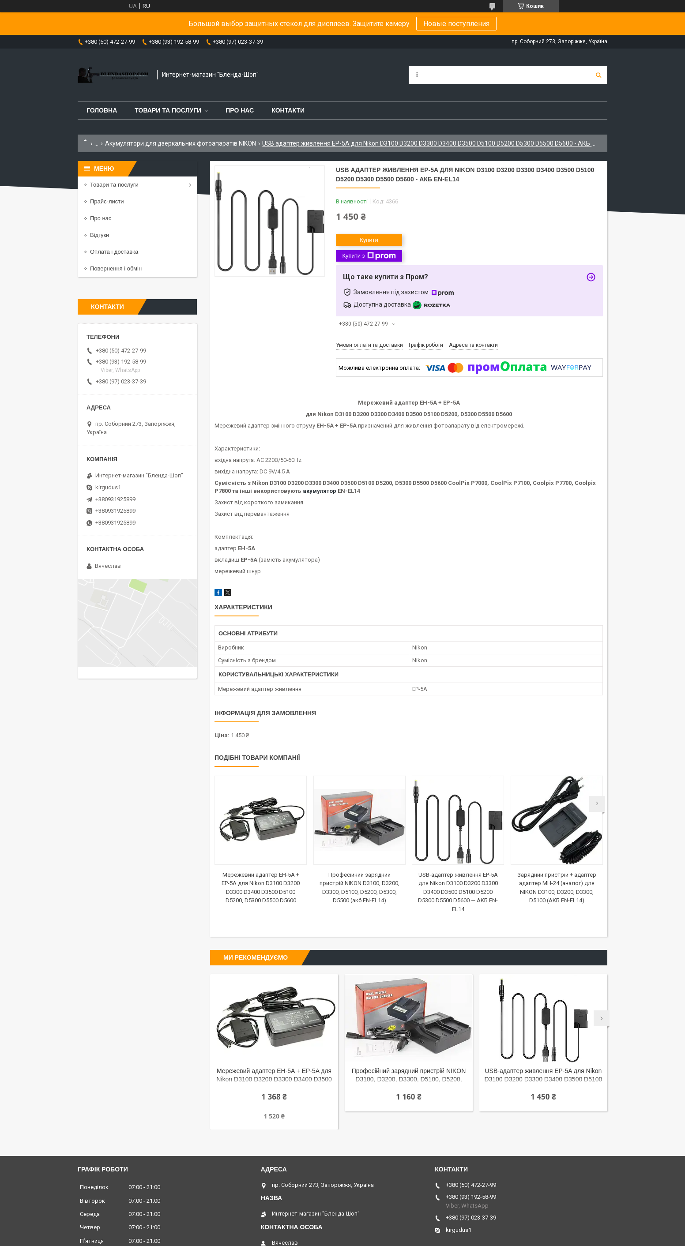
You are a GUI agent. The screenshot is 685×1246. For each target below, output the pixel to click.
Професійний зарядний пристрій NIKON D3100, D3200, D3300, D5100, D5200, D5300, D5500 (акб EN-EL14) (409, 1076)
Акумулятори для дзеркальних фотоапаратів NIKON (180, 143)
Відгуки (99, 235)
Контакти (288, 110)
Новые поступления (456, 23)
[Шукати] (598, 75)
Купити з (368, 256)
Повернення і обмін (116, 268)
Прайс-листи (107, 201)
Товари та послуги (168, 110)
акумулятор (319, 491)
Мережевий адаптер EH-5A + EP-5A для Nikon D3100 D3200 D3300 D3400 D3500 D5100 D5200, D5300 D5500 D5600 (274, 1076)
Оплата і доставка (114, 251)
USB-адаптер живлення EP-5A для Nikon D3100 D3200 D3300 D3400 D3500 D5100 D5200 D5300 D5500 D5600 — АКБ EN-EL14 (458, 891)
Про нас (240, 110)
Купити (369, 239)
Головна (102, 110)
